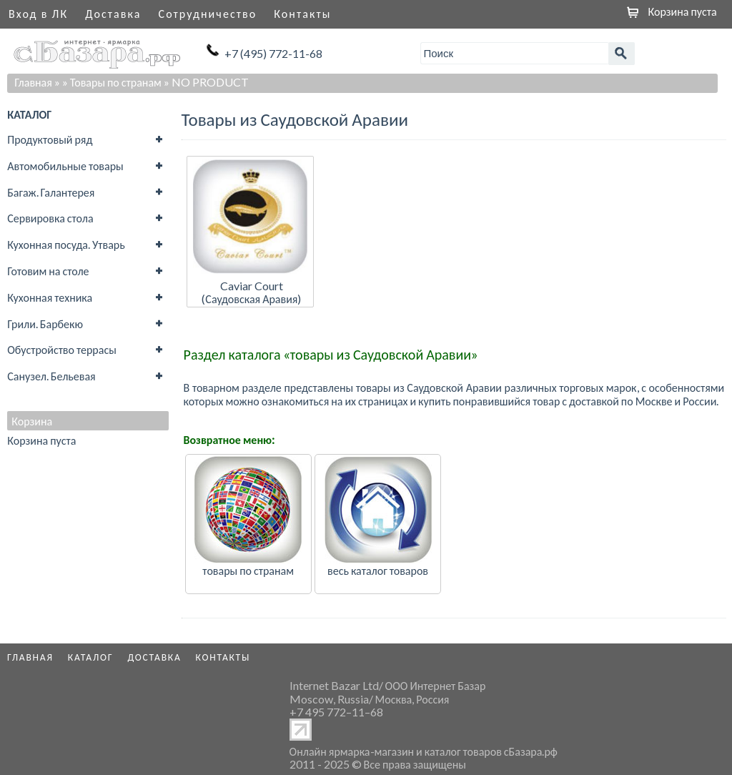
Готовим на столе (48, 270)
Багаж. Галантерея (50, 192)
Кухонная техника (49, 297)
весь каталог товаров (377, 570)
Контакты (302, 13)
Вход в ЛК (38, 13)
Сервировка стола (50, 217)
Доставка (113, 13)
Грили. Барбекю (45, 323)
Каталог (91, 657)
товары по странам (248, 570)
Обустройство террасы (62, 349)
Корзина (31, 421)
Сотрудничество (208, 13)
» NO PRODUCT (206, 82)
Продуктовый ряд (49, 139)
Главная (33, 82)
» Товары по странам (112, 82)
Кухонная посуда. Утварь (65, 244)
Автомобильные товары (65, 165)
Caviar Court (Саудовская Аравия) (251, 292)
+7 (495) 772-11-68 (273, 53)
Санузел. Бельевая (51, 375)
